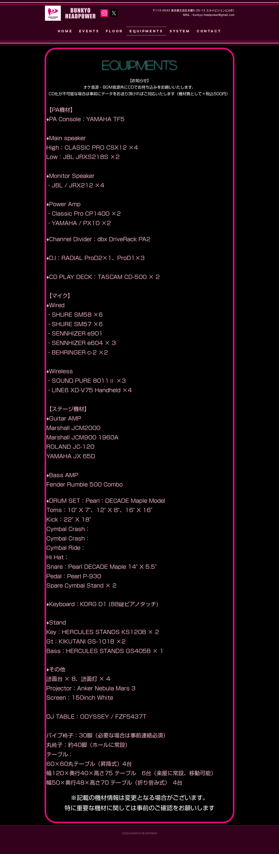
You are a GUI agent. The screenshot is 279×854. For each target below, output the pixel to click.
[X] (114, 13)
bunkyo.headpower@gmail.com (213, 15)
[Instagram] (104, 13)
